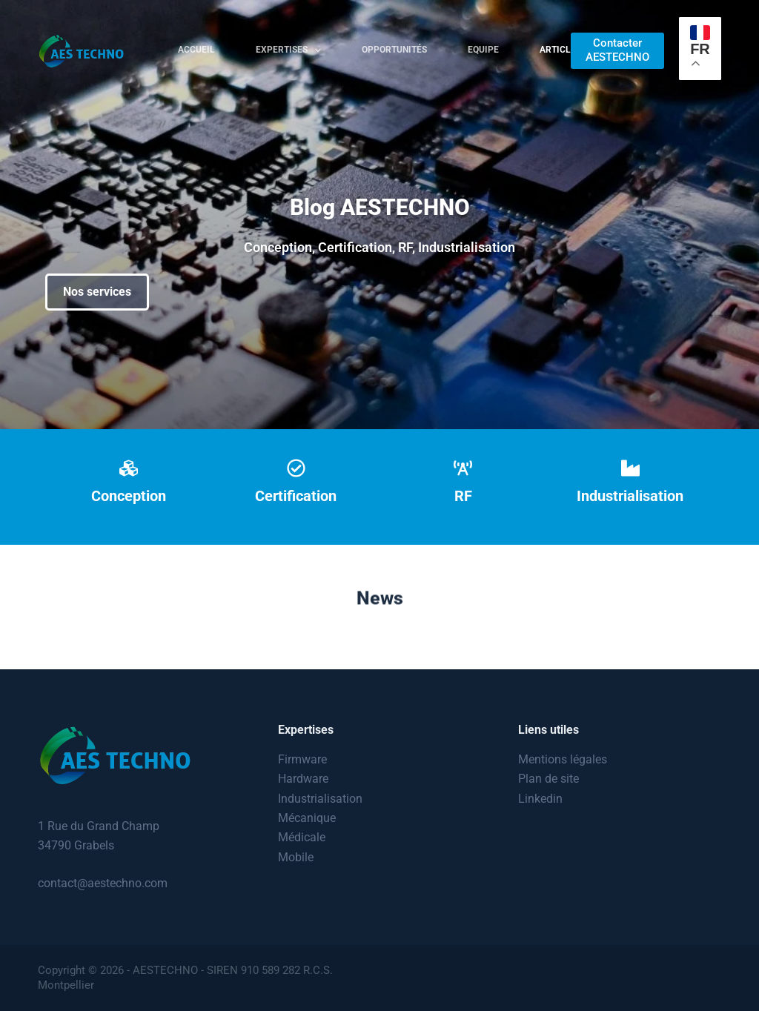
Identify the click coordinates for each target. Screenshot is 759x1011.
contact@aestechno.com (103, 883)
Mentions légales (562, 759)
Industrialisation (320, 799)
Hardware (303, 779)
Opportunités (394, 49)
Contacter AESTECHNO (617, 50)
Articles (560, 49)
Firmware (302, 759)
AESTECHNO (165, 970)
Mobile (296, 857)
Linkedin (540, 799)
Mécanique (307, 818)
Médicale (301, 837)
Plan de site (548, 779)
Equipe (483, 49)
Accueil (196, 49)
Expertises (291, 50)
